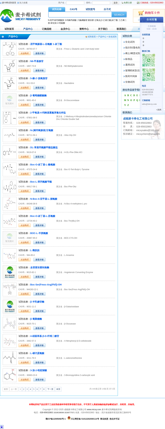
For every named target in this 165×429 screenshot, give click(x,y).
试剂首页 (9, 29)
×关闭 (158, 110)
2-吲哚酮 (61, 23)
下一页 (50, 389)
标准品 (128, 59)
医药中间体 (131, 76)
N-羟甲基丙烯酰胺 (56, 20)
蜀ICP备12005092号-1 (55, 419)
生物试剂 (130, 82)
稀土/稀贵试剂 (132, 53)
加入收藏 (23, 3)
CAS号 (73, 9)
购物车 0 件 (149, 13)
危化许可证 (114, 419)
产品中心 (28, 29)
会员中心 (65, 29)
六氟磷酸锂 (82, 20)
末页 (58, 389)
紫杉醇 (91, 20)
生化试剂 (130, 42)
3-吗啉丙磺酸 (71, 20)
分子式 (107, 9)
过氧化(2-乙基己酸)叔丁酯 (106, 20)
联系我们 (121, 29)
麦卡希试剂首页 (9, 3)
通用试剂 (130, 64)
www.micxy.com (94, 409)
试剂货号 (90, 9)
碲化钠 (54, 23)
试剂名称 (56, 9)
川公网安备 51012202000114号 (85, 419)
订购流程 (46, 29)
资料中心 (84, 29)
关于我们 (102, 29)
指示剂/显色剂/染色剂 (136, 47)
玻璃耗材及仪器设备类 (137, 70)
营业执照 (104, 419)
